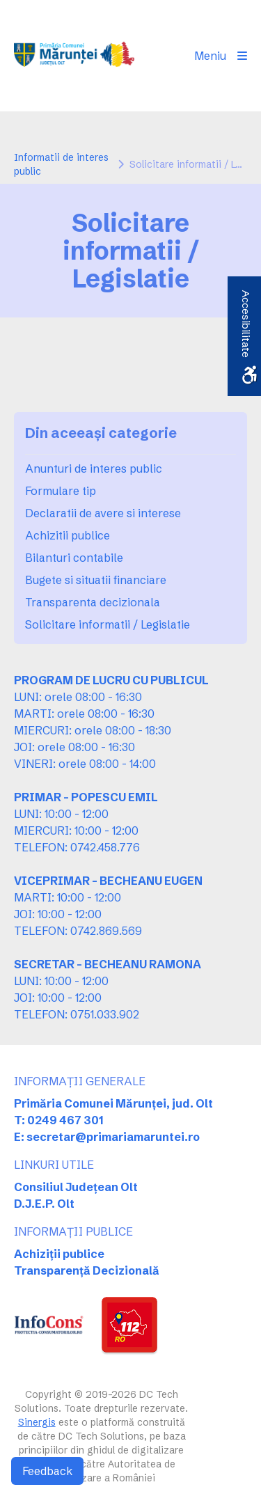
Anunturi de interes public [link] (93, 468)
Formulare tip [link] (60, 491)
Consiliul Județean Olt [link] (76, 1187)
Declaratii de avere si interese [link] (103, 513)
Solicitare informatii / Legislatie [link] (107, 624)
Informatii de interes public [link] (61, 164)
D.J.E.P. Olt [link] (44, 1204)
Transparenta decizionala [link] (92, 602)
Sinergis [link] (37, 1422)
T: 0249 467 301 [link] (59, 1120)
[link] (74, 55)
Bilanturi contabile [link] (74, 558)
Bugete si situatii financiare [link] (95, 580)
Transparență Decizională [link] (86, 1270)
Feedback (47, 1471)
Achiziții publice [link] (59, 1254)
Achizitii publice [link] (67, 535)
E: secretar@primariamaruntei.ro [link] (107, 1137)
